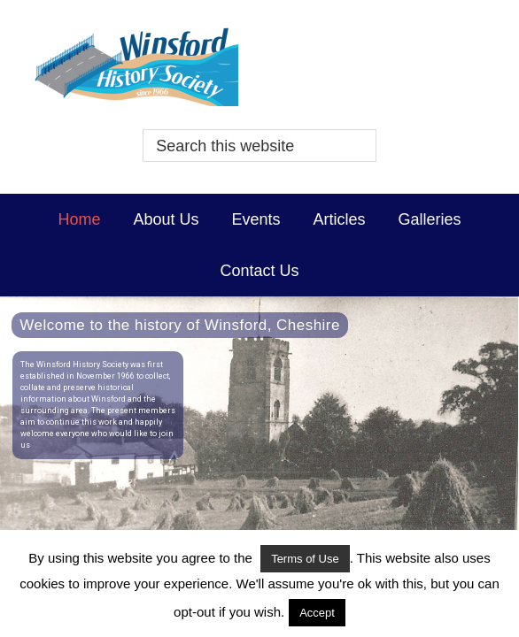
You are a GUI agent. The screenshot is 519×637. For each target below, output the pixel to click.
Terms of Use (305, 558)
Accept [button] (317, 612)
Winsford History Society (259, 66)
